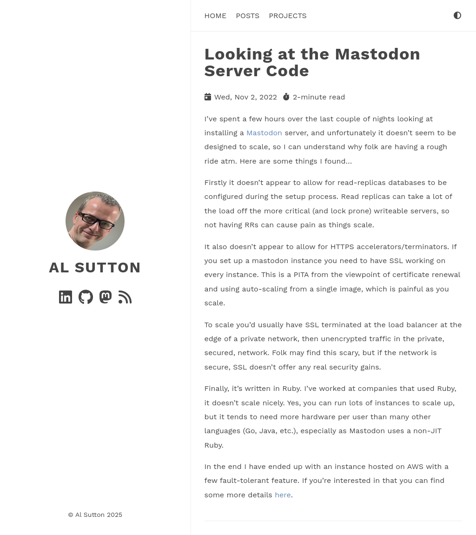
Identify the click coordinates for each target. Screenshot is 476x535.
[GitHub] (87, 300)
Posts (247, 15)
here (283, 494)
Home (216, 15)
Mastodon (264, 132)
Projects (288, 15)
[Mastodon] (106, 300)
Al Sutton (95, 267)
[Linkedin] (66, 300)
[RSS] (125, 300)
